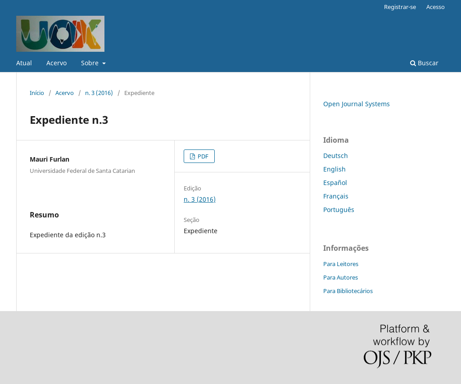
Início (37, 93)
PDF (202, 156)
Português (338, 209)
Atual (24, 63)
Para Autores (340, 277)
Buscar (424, 63)
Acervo (56, 63)
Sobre (90, 63)
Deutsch (335, 155)
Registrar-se (400, 7)
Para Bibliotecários (348, 291)
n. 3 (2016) (99, 93)
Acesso (435, 7)
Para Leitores (340, 264)
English (334, 169)
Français (335, 196)
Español (335, 182)
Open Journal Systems (356, 103)
